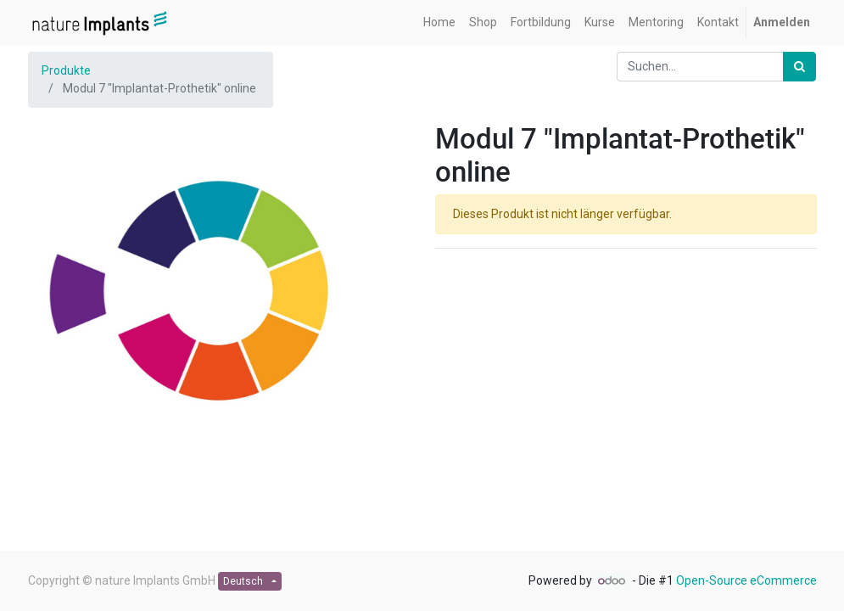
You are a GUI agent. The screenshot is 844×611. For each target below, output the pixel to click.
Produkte (66, 70)
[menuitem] (439, 22)
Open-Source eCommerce (746, 580)
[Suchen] (799, 66)
